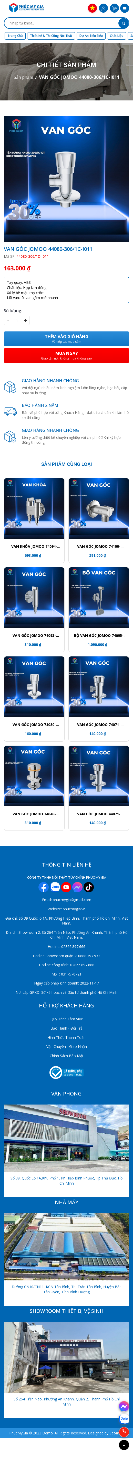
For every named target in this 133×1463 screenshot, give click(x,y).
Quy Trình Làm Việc (66, 1018)
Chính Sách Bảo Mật (67, 1055)
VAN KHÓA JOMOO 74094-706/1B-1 (34, 546)
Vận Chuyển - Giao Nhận (66, 1046)
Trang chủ (15, 35)
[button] (124, 9)
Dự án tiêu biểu (91, 35)
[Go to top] (124, 1445)
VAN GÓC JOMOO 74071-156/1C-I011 (98, 724)
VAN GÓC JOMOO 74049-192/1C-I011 (34, 814)
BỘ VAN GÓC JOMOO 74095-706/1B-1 (99, 635)
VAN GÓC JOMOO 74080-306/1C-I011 (34, 724)
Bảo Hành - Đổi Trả (66, 1028)
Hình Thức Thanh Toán (66, 1037)
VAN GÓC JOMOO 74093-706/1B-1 (34, 635)
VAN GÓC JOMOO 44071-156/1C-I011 (98, 814)
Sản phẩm (23, 77)
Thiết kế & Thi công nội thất (51, 35)
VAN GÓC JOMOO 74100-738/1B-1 (98, 546)
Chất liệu (116, 35)
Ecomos (116, 1433)
